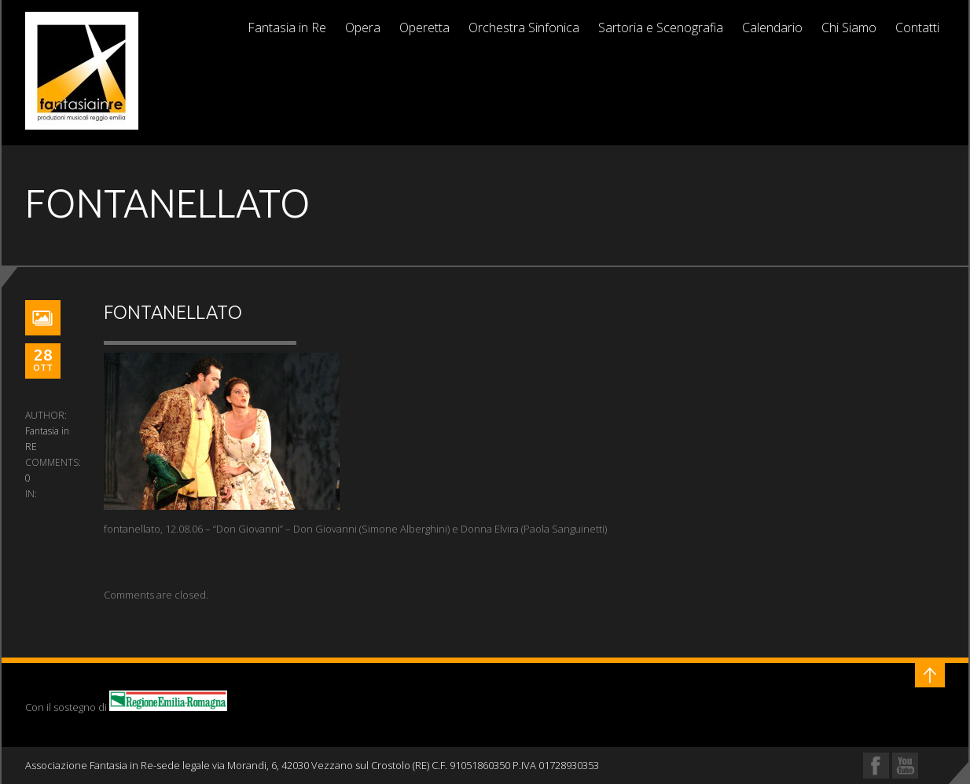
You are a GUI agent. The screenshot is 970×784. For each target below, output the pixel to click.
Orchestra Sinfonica (523, 28)
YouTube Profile (905, 766)
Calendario (772, 28)
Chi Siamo (848, 28)
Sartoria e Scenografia (660, 28)
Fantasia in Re (287, 28)
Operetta (424, 28)
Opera (362, 28)
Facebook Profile (876, 766)
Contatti (917, 28)
